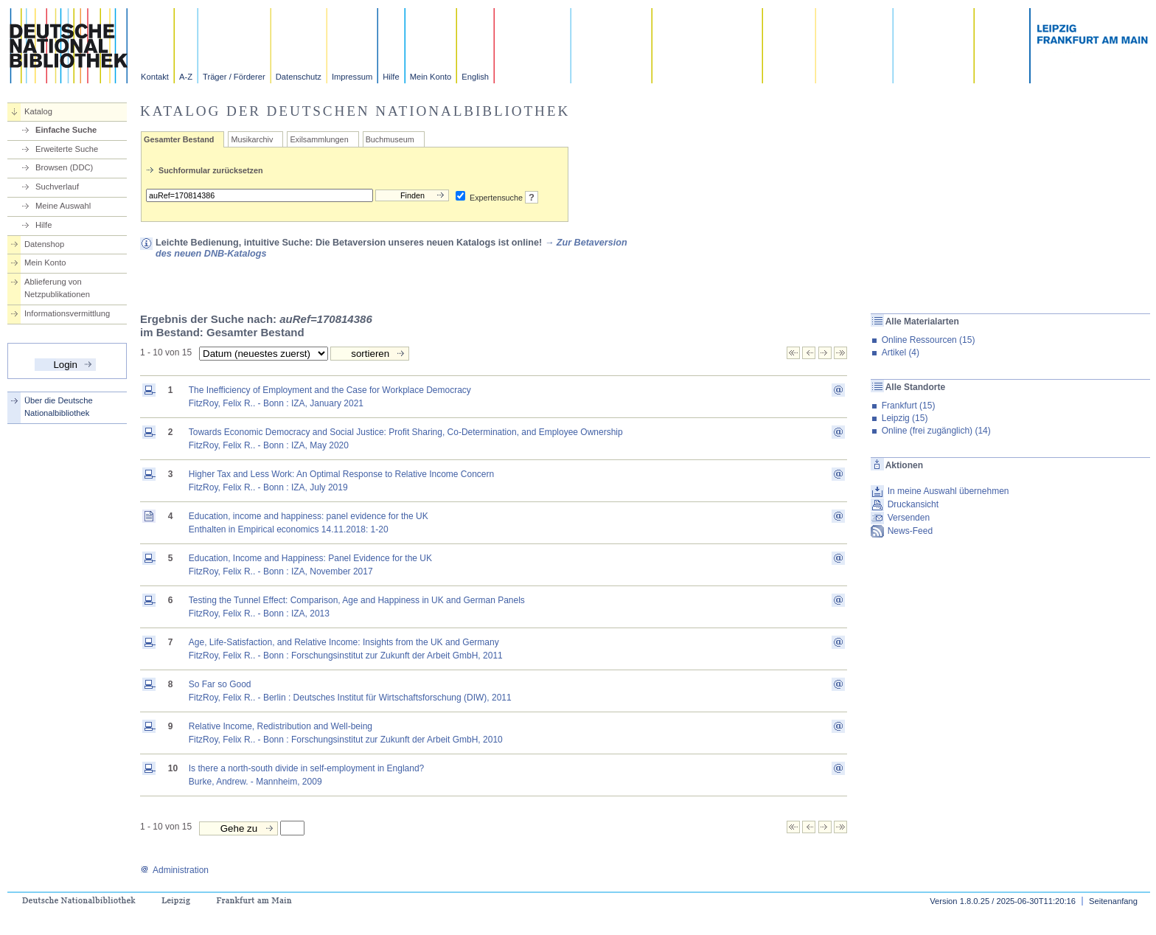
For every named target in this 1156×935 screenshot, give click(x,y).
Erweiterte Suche (66, 149)
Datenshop (44, 244)
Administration (174, 870)
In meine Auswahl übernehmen (948, 491)
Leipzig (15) (905, 418)
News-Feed (910, 531)
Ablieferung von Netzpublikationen (57, 288)
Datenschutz (298, 76)
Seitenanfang (1113, 901)
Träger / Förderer (234, 76)
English (475, 76)
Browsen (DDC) (64, 167)
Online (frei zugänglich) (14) (936, 430)
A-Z (185, 76)
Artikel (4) (900, 352)
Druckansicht (913, 504)
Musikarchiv (252, 139)
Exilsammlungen (319, 139)
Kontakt (155, 76)
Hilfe (391, 76)
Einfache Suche (66, 129)
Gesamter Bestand (179, 139)
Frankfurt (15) (909, 405)
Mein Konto (431, 76)
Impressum (352, 76)
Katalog (38, 111)
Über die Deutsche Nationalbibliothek (58, 406)
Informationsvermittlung (67, 313)
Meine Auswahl (63, 205)
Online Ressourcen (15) (928, 340)
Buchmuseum (390, 139)
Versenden (909, 517)
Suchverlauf (57, 186)
